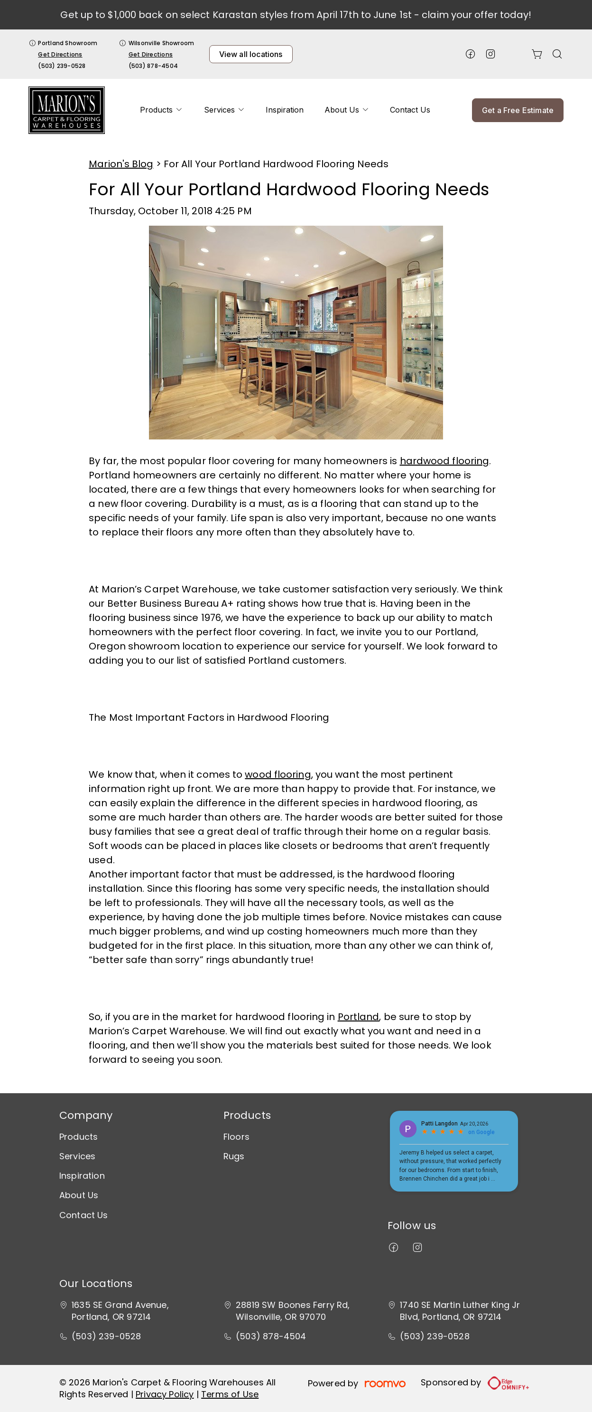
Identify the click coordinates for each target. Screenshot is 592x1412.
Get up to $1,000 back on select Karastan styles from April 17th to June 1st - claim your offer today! (295, 14)
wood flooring (278, 774)
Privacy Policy (165, 1394)
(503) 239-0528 (61, 66)
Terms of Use (230, 1394)
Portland (358, 1016)
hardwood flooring (445, 460)
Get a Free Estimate (518, 110)
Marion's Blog (121, 164)
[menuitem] (161, 110)
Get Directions (60, 54)
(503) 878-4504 (153, 66)
